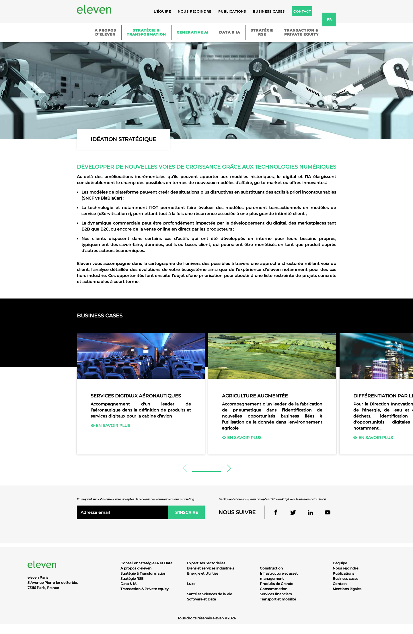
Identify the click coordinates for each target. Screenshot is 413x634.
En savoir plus (110, 425)
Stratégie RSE (131, 578)
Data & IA (229, 32)
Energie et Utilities (202, 573)
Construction (271, 568)
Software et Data (201, 599)
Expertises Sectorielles (206, 563)
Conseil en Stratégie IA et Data (146, 563)
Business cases (269, 11)
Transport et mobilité (278, 599)
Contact (340, 584)
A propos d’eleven (135, 568)
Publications (232, 11)
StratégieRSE (262, 32)
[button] (228, 468)
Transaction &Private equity (301, 32)
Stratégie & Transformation (143, 573)
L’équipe (162, 11)
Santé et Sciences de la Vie (209, 594)
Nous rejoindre (194, 11)
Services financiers (276, 594)
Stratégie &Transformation (146, 32)
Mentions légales (347, 589)
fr (329, 19)
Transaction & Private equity (144, 589)
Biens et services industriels (210, 568)
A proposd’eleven (105, 32)
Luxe (191, 584)
